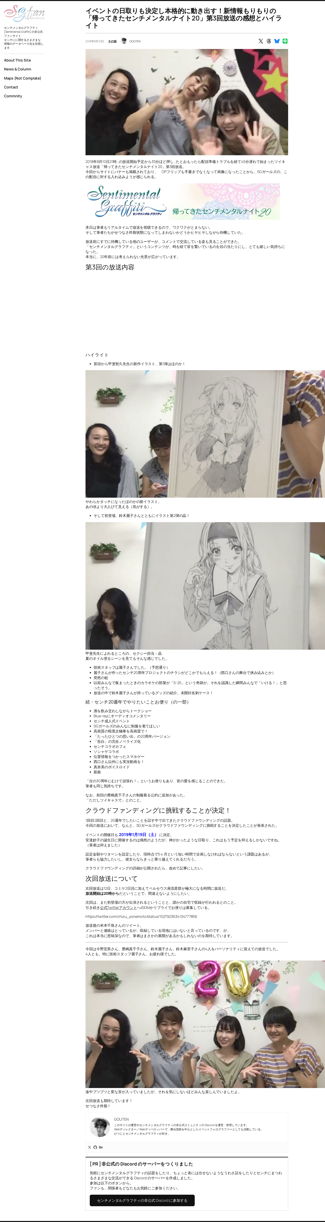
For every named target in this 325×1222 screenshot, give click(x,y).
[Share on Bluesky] (277, 41)
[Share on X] (261, 41)
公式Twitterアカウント (118, 907)
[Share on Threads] (269, 41)
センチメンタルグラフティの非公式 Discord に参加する (142, 1200)
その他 (112, 41)
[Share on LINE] (285, 41)
